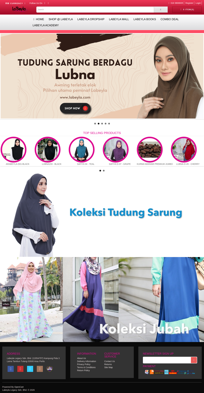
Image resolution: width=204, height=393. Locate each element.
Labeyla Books (144, 19)
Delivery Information (86, 361)
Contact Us (109, 361)
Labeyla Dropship (90, 19)
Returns (108, 364)
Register (189, 3)
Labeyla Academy (46, 25)
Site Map (108, 367)
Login (198, 3)
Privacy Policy (83, 364)
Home (38, 19)
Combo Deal (170, 19)
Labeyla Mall (119, 19)
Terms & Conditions (86, 367)
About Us (81, 358)
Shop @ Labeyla (61, 19)
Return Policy (83, 370)
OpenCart (19, 387)
